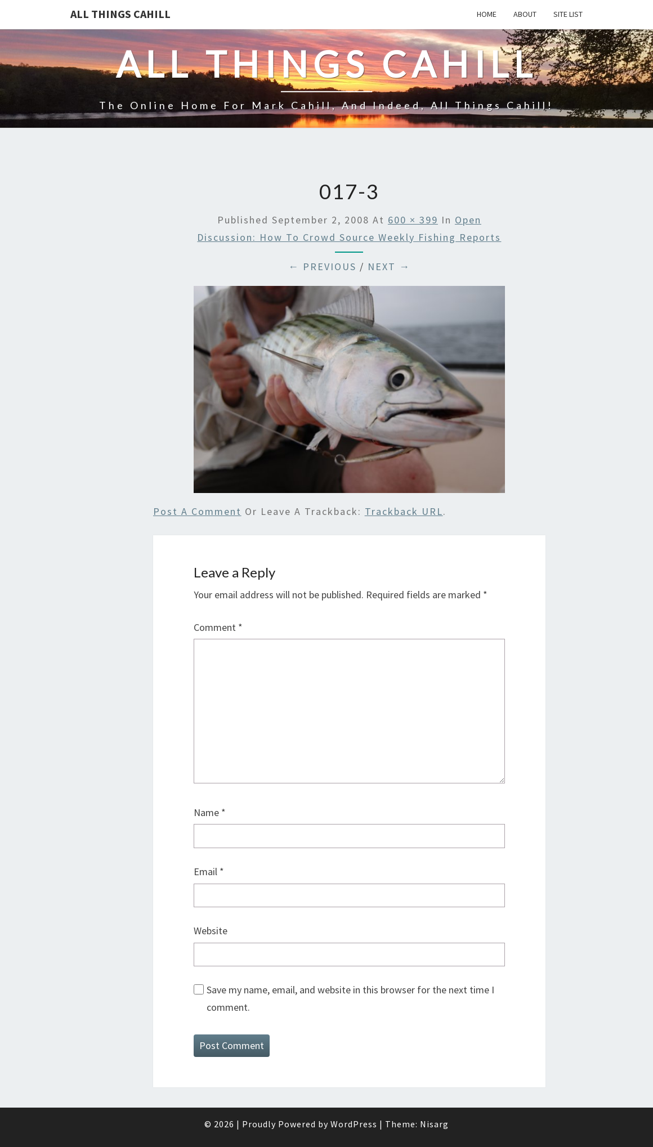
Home (487, 14)
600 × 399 (413, 219)
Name (210, 812)
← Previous (322, 266)
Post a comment (197, 511)
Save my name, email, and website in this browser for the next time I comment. (350, 998)
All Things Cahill (120, 14)
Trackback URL (404, 511)
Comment (218, 627)
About (524, 14)
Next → (389, 266)
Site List (568, 14)
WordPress (353, 1124)
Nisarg (434, 1124)
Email (209, 871)
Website (210, 930)
